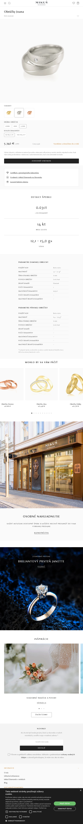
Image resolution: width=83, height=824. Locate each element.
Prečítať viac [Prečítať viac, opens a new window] (42, 808)
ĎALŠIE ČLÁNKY (41, 715)
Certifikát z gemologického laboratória (24, 173)
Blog (5, 783)
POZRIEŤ (41, 567)
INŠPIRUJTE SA (41, 702)
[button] (29, 820)
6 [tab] (42, 413)
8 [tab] (46, 413)
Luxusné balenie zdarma (19, 182)
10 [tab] (51, 413)
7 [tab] (44, 413)
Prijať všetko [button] (65, 803)
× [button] (80, 790)
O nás (6, 773)
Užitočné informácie (11, 776)
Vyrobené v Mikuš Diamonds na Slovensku (26, 177)
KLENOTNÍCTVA (41, 533)
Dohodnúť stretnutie (41, 161)
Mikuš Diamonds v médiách (14, 779)
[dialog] (41, 806)
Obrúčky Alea (41, 404)
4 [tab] (38, 413)
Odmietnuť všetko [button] (65, 809)
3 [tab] (36, 413)
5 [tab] (40, 413)
